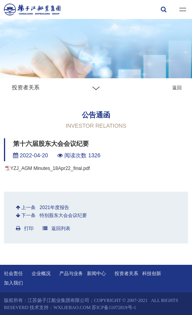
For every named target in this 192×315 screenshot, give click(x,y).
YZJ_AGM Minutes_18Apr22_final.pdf (50, 168)
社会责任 (13, 273)
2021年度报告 (54, 207)
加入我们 (13, 283)
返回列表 (56, 228)
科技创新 (151, 273)
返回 (177, 88)
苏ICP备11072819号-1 (114, 307)
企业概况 (41, 273)
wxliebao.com (71, 307)
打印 (25, 228)
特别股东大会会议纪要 (63, 215)
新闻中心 (96, 273)
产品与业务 (71, 273)
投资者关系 (126, 273)
